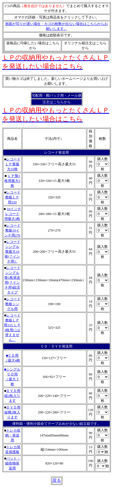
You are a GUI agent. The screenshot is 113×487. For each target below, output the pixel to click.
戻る (56, 480)
